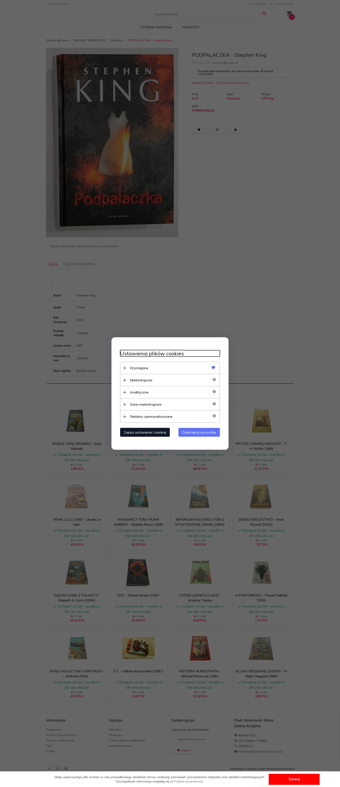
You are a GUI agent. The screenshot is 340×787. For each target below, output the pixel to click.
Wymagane (139, 368)
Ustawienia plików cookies (152, 353)
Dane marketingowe (146, 404)
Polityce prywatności (188, 781)
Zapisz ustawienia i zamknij (145, 432)
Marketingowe (141, 380)
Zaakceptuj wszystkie (199, 432)
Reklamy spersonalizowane (151, 416)
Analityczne (139, 392)
